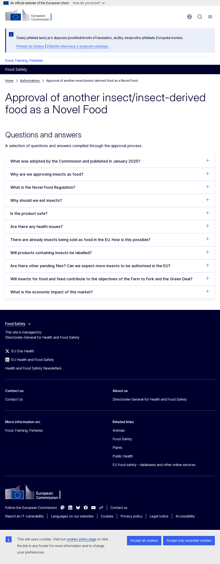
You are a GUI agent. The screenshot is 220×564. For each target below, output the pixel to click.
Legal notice (159, 516)
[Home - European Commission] (31, 15)
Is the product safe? (110, 213)
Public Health (123, 456)
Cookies (107, 516)
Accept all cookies (144, 540)
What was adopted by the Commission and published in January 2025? (110, 160)
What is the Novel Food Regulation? (110, 187)
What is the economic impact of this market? (110, 291)
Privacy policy (131, 516)
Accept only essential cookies (189, 540)
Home (9, 80)
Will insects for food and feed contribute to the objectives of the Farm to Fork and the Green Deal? (110, 278)
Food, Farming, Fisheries (24, 60)
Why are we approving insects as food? (110, 173)
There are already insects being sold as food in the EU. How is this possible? (110, 239)
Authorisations (30, 80)
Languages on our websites (72, 516)
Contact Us (14, 399)
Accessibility (185, 516)
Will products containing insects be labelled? (110, 252)
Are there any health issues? (110, 226)
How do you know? (89, 3)
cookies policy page (81, 539)
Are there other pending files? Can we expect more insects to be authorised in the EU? (110, 265)
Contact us (118, 507)
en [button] (189, 16)
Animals (119, 430)
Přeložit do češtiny (30, 46)
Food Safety (122, 439)
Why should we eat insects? (110, 200)
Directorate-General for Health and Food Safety (150, 399)
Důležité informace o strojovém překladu (77, 46)
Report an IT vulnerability (24, 516)
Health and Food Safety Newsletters (33, 368)
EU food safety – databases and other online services (154, 465)
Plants (117, 447)
